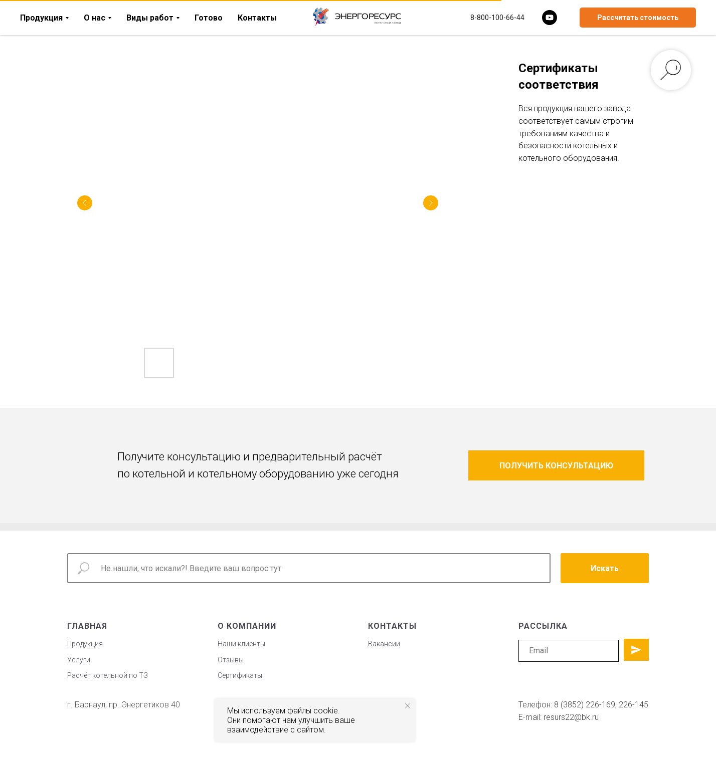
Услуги (78, 660)
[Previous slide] (84, 202)
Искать (605, 568)
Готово (209, 18)
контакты (392, 626)
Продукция (41, 18)
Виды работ (149, 18)
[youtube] (549, 17)
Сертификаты (240, 675)
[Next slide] (430, 202)
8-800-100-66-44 (497, 18)
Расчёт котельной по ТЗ (107, 675)
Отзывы (231, 660)
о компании (247, 626)
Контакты (257, 18)
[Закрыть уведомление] (408, 706)
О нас (94, 18)
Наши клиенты (241, 644)
